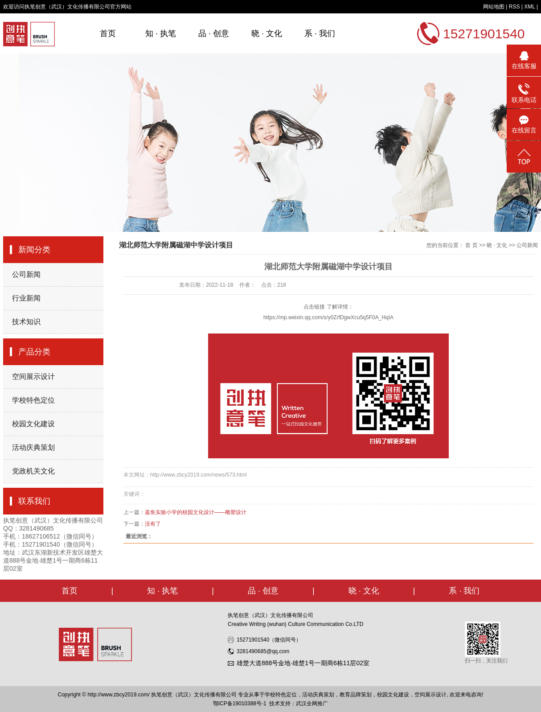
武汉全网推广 (312, 703)
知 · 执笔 (160, 33)
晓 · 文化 (266, 33)
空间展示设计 (33, 376)
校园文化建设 (33, 424)
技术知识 (26, 321)
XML (529, 7)
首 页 (471, 245)
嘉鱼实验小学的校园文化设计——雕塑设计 (195, 512)
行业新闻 (26, 298)
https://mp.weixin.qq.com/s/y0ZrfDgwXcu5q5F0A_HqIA (328, 317)
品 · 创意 (213, 33)
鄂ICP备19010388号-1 (239, 703)
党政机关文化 (33, 471)
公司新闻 (26, 274)
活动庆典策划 (33, 447)
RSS (514, 7)
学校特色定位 (33, 400)
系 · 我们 (319, 33)
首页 (108, 33)
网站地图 (493, 7)
